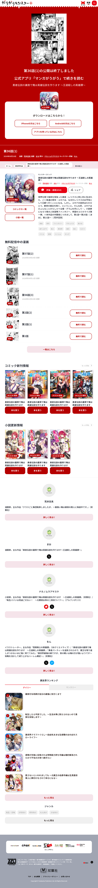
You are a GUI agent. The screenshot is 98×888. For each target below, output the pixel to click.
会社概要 (37, 876)
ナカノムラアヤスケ (51, 156)
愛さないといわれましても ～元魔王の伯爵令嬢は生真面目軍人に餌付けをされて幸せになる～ (51, 776)
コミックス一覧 (20, 209)
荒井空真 (27, 156)
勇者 (41, 223)
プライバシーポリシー (50, 876)
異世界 (60, 229)
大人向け (43, 812)
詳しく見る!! (49, 517)
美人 (52, 229)
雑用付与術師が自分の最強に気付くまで (43, 694)
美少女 (80, 223)
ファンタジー (57, 223)
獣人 (74, 229)
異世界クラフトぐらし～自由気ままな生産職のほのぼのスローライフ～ (51, 736)
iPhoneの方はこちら (30, 123)
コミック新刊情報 (17, 365)
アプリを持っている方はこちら (48, 131)
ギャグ (67, 234)
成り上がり (43, 229)
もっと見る (49, 797)
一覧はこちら (49, 349)
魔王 (67, 229)
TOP (29, 876)
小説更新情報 (14, 425)
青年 (48, 223)
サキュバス (70, 223)
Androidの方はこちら (65, 123)
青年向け (32, 812)
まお (37, 156)
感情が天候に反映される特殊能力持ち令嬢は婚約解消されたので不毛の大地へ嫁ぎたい (51, 756)
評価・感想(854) (54, 190)
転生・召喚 (10, 812)
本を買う (15, 410)
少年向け (22, 812)
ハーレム (58, 234)
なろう (82, 229)
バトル (41, 234)
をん (75, 156)
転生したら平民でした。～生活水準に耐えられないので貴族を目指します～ (51, 715)
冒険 (49, 234)
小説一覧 (20, 217)
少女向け (54, 812)
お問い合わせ (65, 876)
